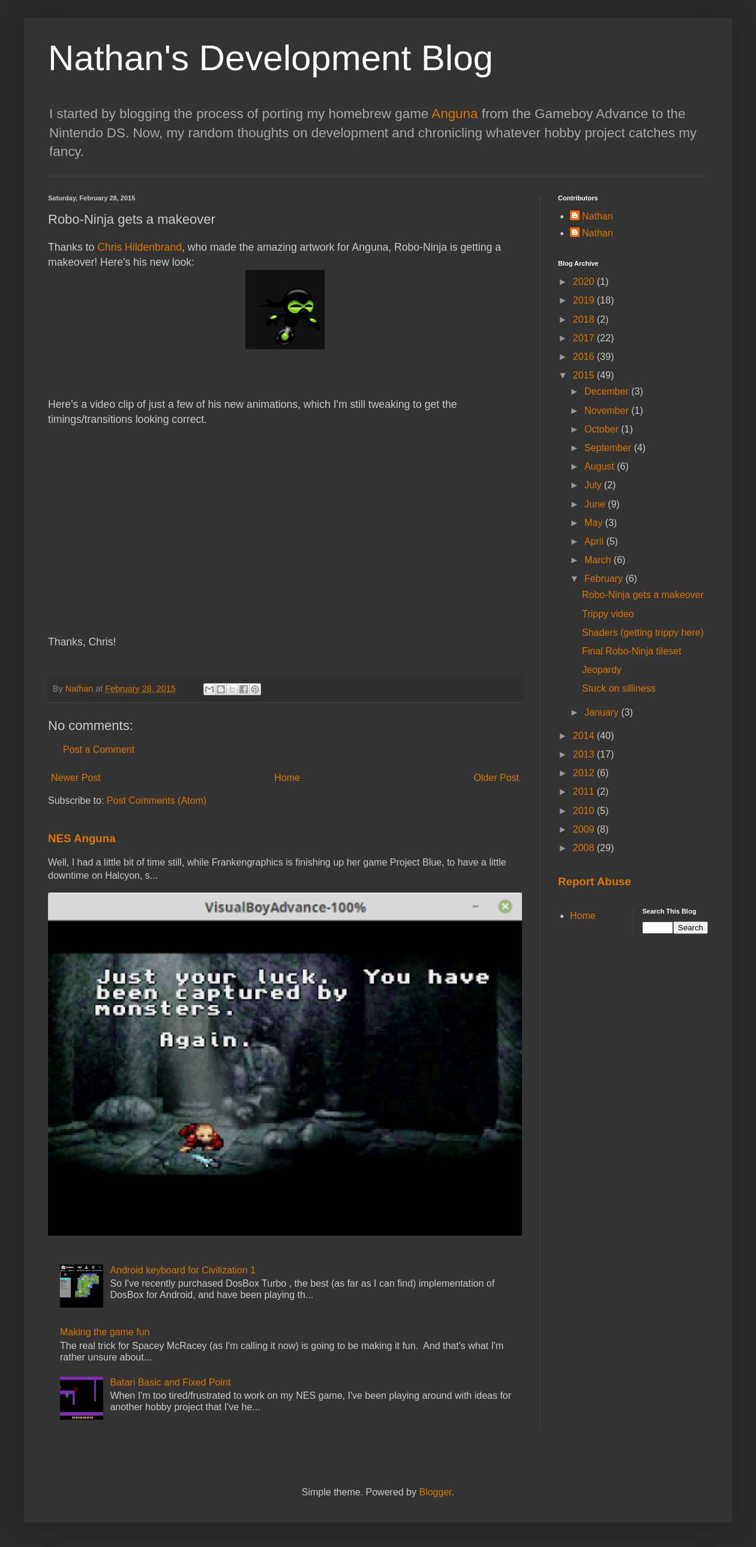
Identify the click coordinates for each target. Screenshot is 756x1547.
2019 (585, 300)
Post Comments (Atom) (156, 800)
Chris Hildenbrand (139, 247)
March (599, 560)
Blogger (435, 1492)
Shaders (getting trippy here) (643, 632)
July (594, 485)
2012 (585, 773)
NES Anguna (82, 838)
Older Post (496, 778)
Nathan (597, 216)
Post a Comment (98, 749)
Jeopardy (602, 670)
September (609, 448)
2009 (585, 829)
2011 (585, 791)
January (602, 712)
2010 (585, 811)
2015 (585, 375)
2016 (585, 357)
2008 (585, 848)
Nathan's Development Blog (270, 58)
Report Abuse (594, 881)
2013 (585, 754)
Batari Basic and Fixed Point (170, 1382)
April (595, 541)
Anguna (454, 113)
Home (287, 778)
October (602, 429)
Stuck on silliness (619, 688)
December (607, 391)
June (596, 504)
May (594, 523)
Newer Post (76, 778)
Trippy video (608, 614)
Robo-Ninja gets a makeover (643, 595)
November (607, 410)
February (604, 578)
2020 (585, 282)
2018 (585, 319)
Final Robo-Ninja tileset (631, 651)
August (600, 466)
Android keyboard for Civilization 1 (183, 1270)
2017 (585, 338)
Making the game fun (104, 1332)
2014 (585, 736)
